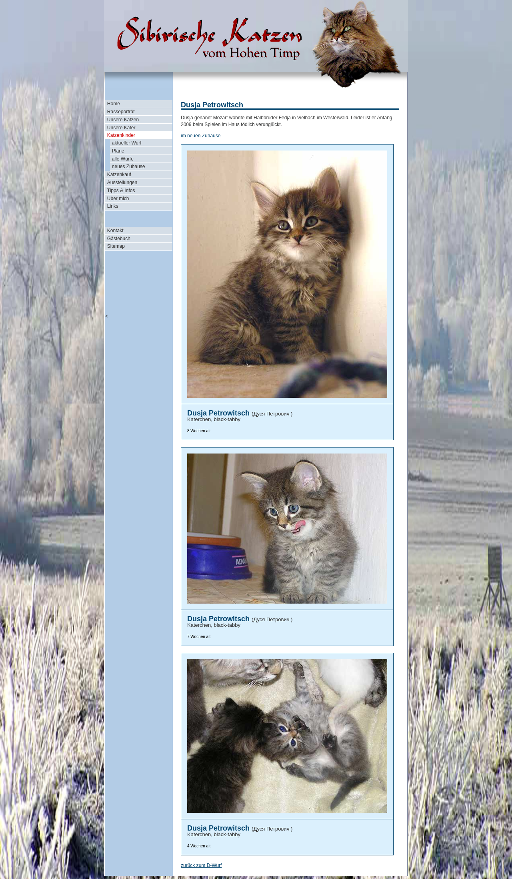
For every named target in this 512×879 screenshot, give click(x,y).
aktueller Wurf (127, 143)
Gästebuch (118, 238)
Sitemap (116, 246)
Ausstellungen (122, 182)
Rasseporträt (121, 111)
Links (112, 206)
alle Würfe (123, 159)
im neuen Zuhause (200, 135)
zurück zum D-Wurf (201, 865)
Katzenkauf (119, 174)
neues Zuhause (128, 166)
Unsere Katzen (123, 119)
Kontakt (115, 230)
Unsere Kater (121, 127)
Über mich (118, 198)
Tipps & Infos (121, 190)
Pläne (118, 151)
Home (113, 103)
